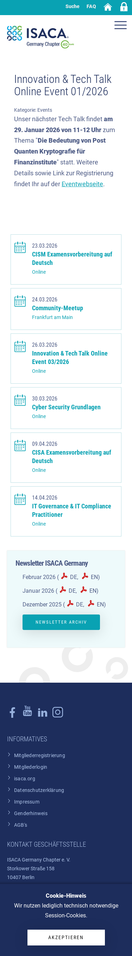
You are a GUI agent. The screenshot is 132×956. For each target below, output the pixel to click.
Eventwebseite (82, 184)
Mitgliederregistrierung (39, 756)
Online (39, 272)
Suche (72, 6)
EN (94, 577)
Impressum (26, 802)
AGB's (20, 825)
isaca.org (24, 779)
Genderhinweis (31, 814)
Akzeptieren (66, 937)
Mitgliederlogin (30, 767)
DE (73, 577)
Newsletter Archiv (61, 622)
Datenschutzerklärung (39, 790)
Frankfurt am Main (52, 317)
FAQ (91, 6)
